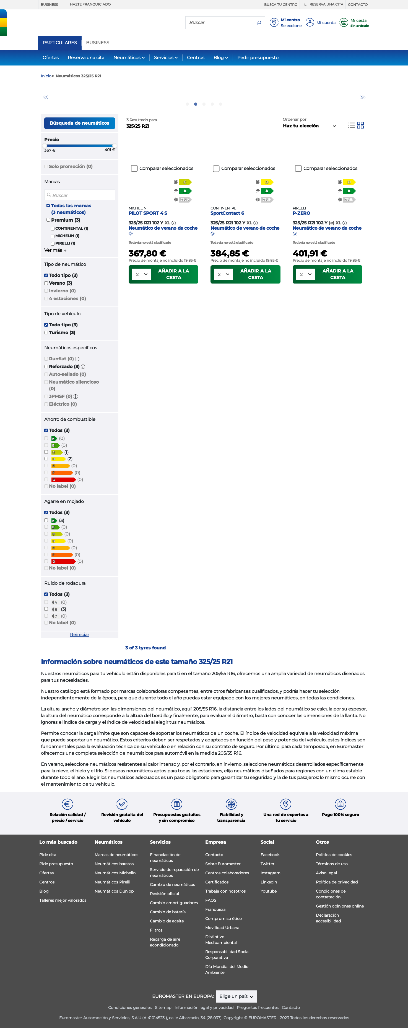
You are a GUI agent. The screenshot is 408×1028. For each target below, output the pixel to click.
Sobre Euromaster (223, 863)
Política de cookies (334, 854)
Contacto (214, 854)
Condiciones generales (130, 1007)
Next (363, 97)
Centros (195, 57)
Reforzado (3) (64, 366)
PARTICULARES (60, 42)
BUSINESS (49, 4)
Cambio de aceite (167, 921)
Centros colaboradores (227, 872)
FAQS (210, 900)
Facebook (270, 854)
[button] (77, 358)
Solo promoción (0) (71, 166)
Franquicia (215, 909)
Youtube (269, 891)
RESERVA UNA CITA (322, 4)
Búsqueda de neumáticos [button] (79, 123)
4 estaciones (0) (67, 298)
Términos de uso (332, 863)
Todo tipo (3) (63, 275)
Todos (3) (59, 430)
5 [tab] (221, 104)
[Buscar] (219, 22)
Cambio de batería (168, 911)
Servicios (163, 57)
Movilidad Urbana (222, 927)
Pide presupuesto (56, 863)
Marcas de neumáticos (116, 854)
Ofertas (51, 57)
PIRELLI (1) (65, 243)
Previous (45, 97)
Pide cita (47, 854)
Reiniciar (79, 634)
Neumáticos (127, 57)
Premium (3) (65, 220)
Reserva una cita (86, 57)
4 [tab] (212, 104)
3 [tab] (204, 104)
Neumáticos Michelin (115, 872)
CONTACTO (358, 4)
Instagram (270, 872)
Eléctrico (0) (63, 404)
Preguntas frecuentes (258, 1007)
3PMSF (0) (60, 396)
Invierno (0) (62, 290)
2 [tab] (196, 104)
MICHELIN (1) (67, 236)
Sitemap (163, 1007)
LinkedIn (269, 882)
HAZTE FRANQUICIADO (87, 4)
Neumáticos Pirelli (112, 882)
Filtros (156, 930)
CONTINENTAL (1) (71, 228)
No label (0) (62, 486)
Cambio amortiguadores (174, 902)
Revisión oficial (164, 893)
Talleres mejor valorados (62, 900)
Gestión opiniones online (340, 906)
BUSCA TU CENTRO (280, 4)
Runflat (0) (61, 358)
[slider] (44, 145)
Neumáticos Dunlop (114, 891)
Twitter (267, 863)
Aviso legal (326, 872)
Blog (219, 57)
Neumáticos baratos (114, 863)
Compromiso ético (223, 918)
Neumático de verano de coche (164, 237)
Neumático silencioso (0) (74, 385)
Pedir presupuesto (258, 57)
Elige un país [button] (234, 996)
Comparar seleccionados (166, 168)
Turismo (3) (62, 332)
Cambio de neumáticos (172, 884)
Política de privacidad (337, 882)
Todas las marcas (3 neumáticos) (71, 209)
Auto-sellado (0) (67, 374)
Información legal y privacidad (204, 1007)
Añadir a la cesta (173, 291)
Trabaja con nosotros (225, 891)
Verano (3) (60, 283)
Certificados (216, 882)
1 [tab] (187, 104)
